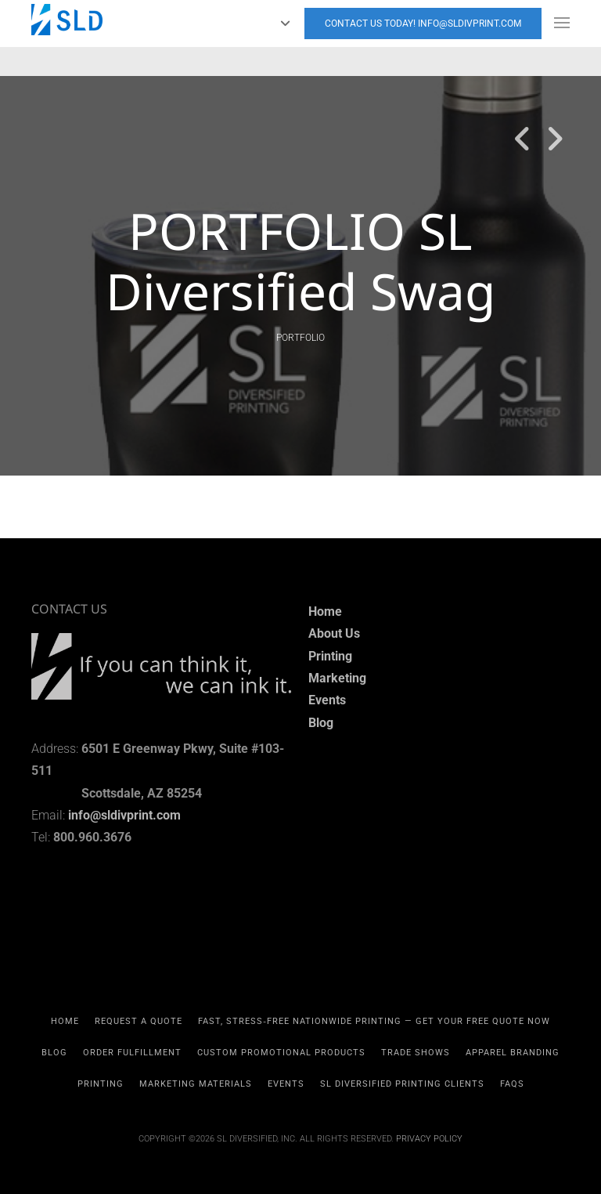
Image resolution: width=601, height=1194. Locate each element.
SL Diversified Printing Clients (402, 1084)
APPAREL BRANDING (513, 1052)
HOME (65, 1021)
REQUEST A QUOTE (138, 1021)
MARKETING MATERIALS (195, 1084)
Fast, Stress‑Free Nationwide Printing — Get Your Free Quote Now (374, 1021)
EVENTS (286, 1084)
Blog (54, 1052)
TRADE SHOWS (415, 1052)
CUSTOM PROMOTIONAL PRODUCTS (281, 1052)
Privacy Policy (429, 1139)
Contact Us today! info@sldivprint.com (423, 23)
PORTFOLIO (300, 337)
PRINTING (100, 1084)
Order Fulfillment (132, 1052)
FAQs (512, 1084)
